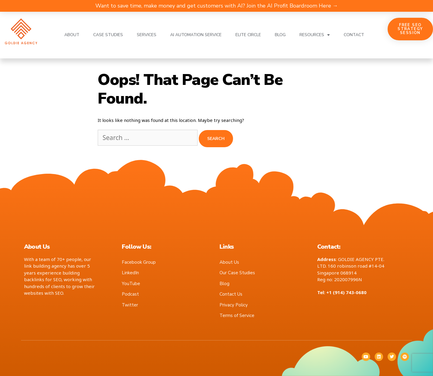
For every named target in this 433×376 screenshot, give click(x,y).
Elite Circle (248, 35)
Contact (354, 35)
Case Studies (108, 35)
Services (146, 35)
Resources (314, 35)
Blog (280, 35)
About (71, 35)
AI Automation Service (196, 35)
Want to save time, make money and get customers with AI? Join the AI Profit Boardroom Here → (216, 5)
